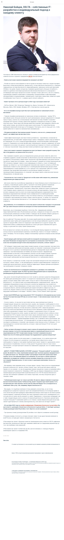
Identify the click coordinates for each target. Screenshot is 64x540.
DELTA (47, 67)
